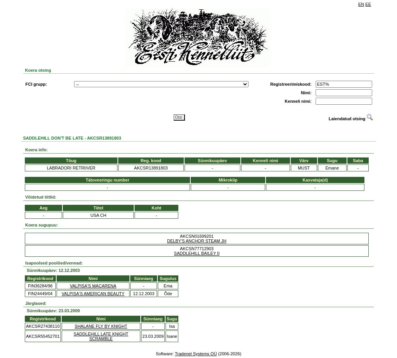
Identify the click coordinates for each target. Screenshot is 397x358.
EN (361, 4)
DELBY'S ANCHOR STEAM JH (196, 241)
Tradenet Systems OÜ (196, 353)
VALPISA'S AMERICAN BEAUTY (93, 293)
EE (368, 4)
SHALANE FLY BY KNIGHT (101, 326)
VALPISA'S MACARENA (93, 286)
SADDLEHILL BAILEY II (196, 253)
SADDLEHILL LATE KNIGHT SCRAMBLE (101, 336)
